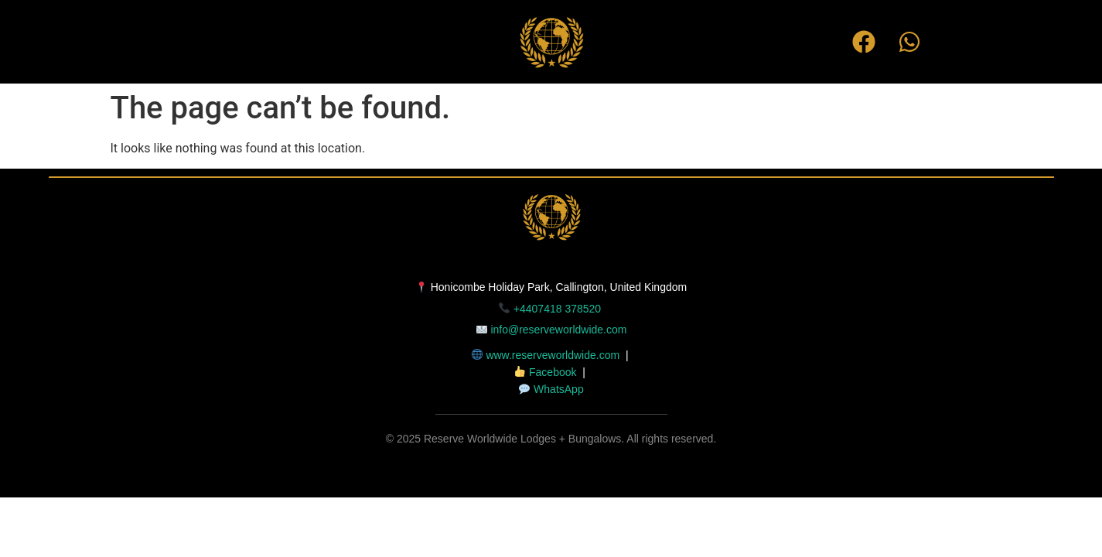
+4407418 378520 (558, 308)
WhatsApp (559, 389)
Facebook (552, 372)
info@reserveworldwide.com (558, 329)
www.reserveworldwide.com (552, 355)
